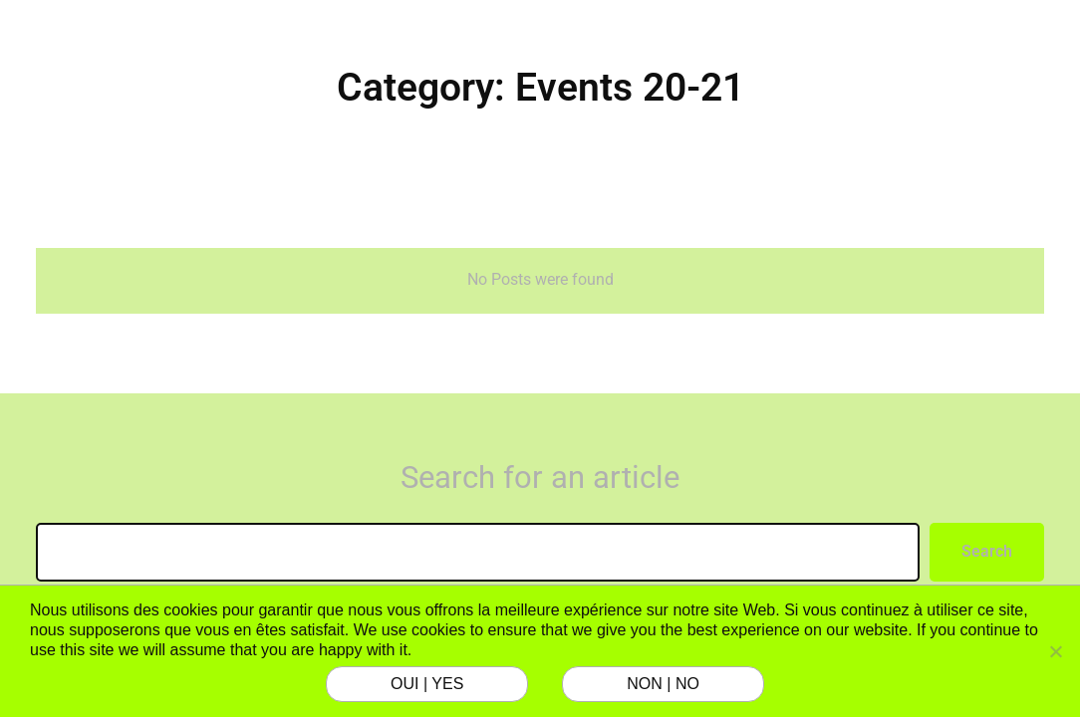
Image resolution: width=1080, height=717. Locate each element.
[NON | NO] (1055, 651)
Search (986, 551)
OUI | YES (427, 683)
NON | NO (663, 683)
